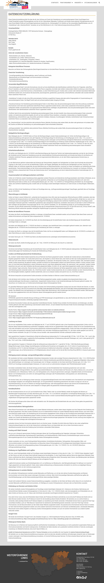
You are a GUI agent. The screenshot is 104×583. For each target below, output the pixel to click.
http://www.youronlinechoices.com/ (81, 288)
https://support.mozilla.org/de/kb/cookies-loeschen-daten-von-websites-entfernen (41, 310)
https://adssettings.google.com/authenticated (66, 519)
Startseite (54, 2)
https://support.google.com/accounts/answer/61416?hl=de (35, 314)
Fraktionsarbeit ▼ (66, 2)
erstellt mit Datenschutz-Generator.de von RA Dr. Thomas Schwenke (28, 532)
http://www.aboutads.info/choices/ (50, 288)
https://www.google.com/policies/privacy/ (36, 519)
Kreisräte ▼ (79, 2)
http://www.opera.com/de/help (21, 316)
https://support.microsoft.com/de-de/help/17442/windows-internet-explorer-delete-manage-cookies (46, 312)
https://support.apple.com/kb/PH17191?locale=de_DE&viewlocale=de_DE (34, 317)
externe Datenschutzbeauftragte (80, 532)
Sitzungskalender (90, 2)
